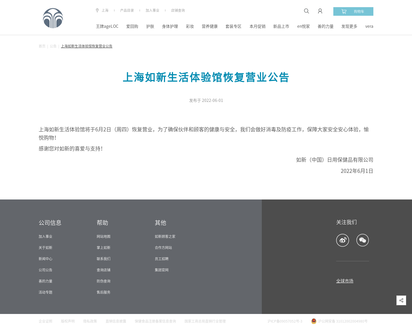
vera (369, 26)
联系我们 (103, 258)
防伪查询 (103, 281)
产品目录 (127, 10)
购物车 (352, 11)
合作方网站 (163, 247)
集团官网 (162, 270)
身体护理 (170, 26)
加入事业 (152, 10)
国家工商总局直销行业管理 (205, 321)
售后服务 (103, 292)
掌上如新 (103, 247)
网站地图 (103, 236)
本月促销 (257, 26)
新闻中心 (45, 258)
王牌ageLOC (107, 26)
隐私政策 (90, 321)
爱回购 (132, 26)
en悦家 (303, 26)
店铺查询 (178, 10)
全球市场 (344, 281)
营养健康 (210, 26)
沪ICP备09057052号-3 (285, 321)
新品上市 (281, 26)
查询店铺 (103, 270)
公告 (53, 46)
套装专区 (233, 26)
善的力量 (326, 26)
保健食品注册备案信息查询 (155, 321)
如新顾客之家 (165, 236)
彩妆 (190, 26)
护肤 (150, 26)
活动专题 (45, 292)
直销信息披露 (116, 321)
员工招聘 (162, 258)
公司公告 (45, 270)
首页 (42, 46)
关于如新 (45, 247)
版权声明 (68, 321)
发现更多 (349, 26)
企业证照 (45, 321)
